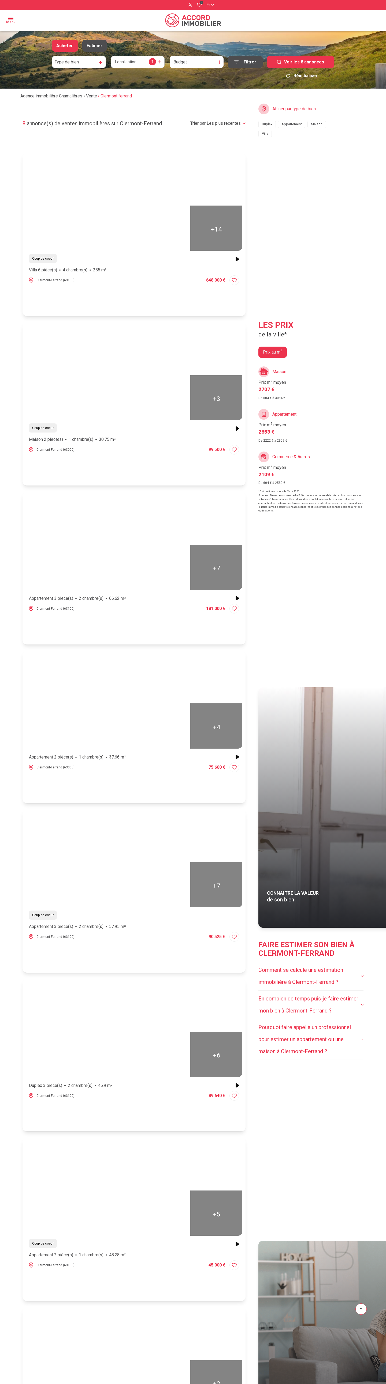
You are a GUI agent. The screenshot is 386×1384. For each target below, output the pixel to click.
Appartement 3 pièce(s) (77, 600)
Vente (91, 97)
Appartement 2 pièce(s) (77, 759)
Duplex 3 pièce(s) (70, 1087)
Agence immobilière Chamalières (51, 97)
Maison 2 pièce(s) (72, 441)
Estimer (94, 45)
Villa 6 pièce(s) (67, 272)
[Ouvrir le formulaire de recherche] (245, 62)
